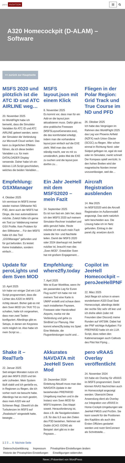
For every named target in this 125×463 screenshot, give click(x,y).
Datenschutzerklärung (15, 448)
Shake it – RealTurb (13, 355)
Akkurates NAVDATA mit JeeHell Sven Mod (59, 360)
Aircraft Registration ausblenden (99, 187)
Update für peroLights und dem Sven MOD (20, 270)
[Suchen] (119, 4)
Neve (46, 459)
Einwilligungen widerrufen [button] (67, 452)
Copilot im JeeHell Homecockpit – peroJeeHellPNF (103, 273)
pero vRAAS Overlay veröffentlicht (100, 358)
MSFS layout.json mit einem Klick (61, 94)
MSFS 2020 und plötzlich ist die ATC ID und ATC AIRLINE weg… (21, 97)
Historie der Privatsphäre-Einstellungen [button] (25, 452)
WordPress (75, 459)
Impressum (39, 448)
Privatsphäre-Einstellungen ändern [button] (70, 448)
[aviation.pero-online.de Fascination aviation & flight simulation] (12, 4)
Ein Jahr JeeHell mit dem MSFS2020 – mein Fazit (62, 190)
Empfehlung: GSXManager (17, 184)
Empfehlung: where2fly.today (62, 267)
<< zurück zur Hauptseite (20, 75)
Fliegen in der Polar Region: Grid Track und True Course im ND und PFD (102, 100)
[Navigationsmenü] (113, 4)
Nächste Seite (23, 442)
